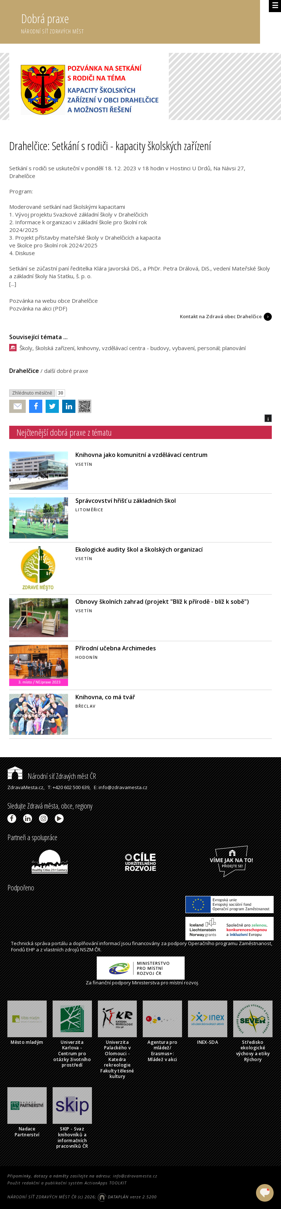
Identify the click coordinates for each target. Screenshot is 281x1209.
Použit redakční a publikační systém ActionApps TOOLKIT (67, 1183)
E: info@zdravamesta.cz (120, 787)
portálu (59, 943)
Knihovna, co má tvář (105, 697)
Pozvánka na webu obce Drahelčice (53, 300)
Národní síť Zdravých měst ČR (51, 776)
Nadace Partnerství (27, 1132)
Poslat (18, 406)
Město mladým (27, 1042)
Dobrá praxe (140, 22)
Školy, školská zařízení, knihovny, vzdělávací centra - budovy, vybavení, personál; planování (132, 348)
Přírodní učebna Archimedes (115, 648)
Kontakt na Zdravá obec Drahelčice (221, 316)
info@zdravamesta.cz (135, 1176)
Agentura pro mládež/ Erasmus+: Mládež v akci (162, 1051)
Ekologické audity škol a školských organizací (139, 549)
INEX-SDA (207, 1042)
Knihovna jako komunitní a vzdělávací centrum (141, 455)
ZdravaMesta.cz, (26, 787)
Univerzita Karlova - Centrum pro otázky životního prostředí (72, 1053)
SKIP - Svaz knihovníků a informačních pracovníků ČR (72, 1137)
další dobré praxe (66, 370)
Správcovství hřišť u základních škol (125, 501)
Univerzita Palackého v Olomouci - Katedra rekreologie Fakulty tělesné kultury (117, 1059)
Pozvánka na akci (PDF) (38, 308)
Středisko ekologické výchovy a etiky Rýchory (253, 1051)
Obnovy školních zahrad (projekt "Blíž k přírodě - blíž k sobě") (162, 602)
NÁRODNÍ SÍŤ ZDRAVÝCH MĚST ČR (42, 1196)
